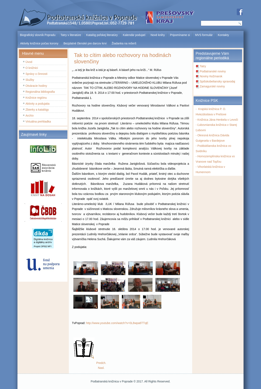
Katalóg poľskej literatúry (102, 35)
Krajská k (203, 109)
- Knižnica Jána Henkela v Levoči (217, 119)
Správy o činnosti (36, 73)
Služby (29, 79)
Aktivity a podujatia (37, 103)
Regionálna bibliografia (40, 91)
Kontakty (223, 35)
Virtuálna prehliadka (38, 121)
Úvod (28, 62)
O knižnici (31, 67)
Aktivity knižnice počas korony (39, 43)
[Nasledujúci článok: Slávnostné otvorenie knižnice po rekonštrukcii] (101, 367)
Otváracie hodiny (36, 85)
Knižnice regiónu (36, 97)
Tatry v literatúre (71, 35)
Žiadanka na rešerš (124, 43)
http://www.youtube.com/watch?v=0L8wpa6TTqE (117, 323)
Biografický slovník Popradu (37, 35)
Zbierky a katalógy (37, 109)
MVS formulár (204, 35)
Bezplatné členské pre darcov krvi (85, 43)
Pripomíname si (180, 35)
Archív (29, 115)
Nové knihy (158, 35)
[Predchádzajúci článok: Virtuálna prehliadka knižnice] (101, 363)
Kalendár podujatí (134, 35)
